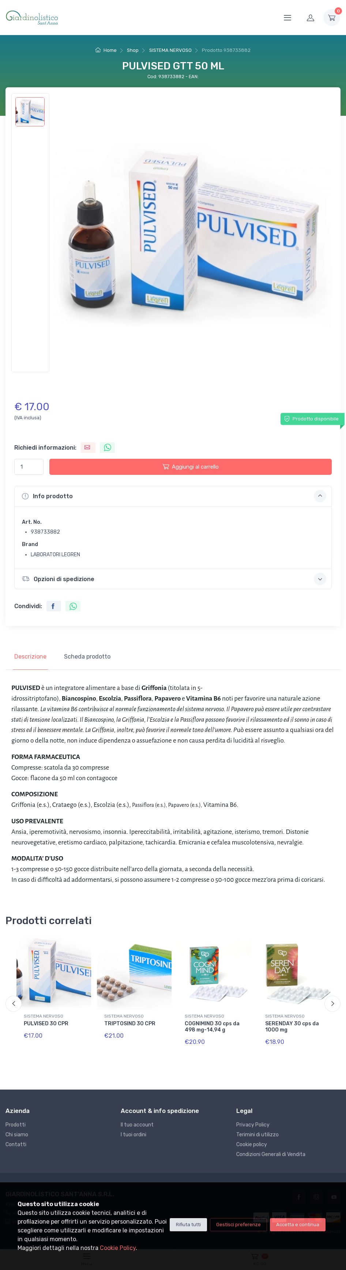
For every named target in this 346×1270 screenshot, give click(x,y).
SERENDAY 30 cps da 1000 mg (292, 1027)
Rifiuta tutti (188, 1224)
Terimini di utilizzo (257, 1135)
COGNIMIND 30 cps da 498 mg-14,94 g (212, 1027)
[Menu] (287, 17)
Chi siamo (16, 1135)
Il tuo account (137, 1125)
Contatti (15, 1144)
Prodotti (15, 1125)
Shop (133, 50)
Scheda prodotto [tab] (87, 656)
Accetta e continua (297, 1224)
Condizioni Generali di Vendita (270, 1154)
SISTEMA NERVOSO (170, 50)
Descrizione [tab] (30, 656)
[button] (173, 496)
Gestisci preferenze (238, 1224)
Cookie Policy (118, 1247)
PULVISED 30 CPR (46, 1024)
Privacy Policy (253, 1125)
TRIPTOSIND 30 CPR (129, 1024)
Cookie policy (251, 1144)
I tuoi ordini (133, 1135)
